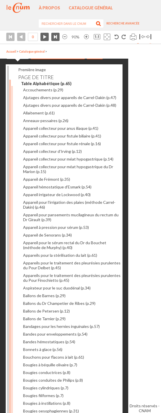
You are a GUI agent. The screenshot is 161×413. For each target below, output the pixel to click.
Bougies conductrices (46, 372)
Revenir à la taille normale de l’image (97, 37)
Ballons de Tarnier (44, 318)
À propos (49, 7)
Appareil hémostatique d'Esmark (57, 186)
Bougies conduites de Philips (53, 380)
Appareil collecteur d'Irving (52, 151)
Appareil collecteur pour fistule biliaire (62, 135)
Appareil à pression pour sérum (56, 227)
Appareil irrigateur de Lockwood (57, 194)
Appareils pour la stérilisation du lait (60, 255)
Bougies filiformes (43, 395)
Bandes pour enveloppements (55, 334)
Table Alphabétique (46, 83)
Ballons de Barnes (44, 295)
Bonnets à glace (42, 349)
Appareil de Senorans (47, 235)
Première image (32, 69)
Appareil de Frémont (46, 179)
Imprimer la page (133, 37)
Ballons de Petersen (46, 311)
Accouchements (43, 89)
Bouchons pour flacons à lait (53, 357)
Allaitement (39, 112)
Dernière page (55, 37)
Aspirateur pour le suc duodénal (57, 287)
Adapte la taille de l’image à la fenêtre (107, 37)
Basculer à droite (148, 37)
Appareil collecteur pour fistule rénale (62, 143)
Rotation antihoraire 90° (117, 37)
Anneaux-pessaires (45, 120)
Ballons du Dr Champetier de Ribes (59, 303)
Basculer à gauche (142, 37)
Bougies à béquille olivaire (50, 364)
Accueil (11, 51)
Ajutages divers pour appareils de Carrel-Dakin (69, 97)
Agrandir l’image (86, 37)
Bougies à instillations (46, 403)
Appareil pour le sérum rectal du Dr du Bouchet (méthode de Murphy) (64, 245)
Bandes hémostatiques (49, 341)
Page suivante (44, 37)
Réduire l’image (64, 37)
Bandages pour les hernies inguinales (61, 326)
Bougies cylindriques (45, 387)
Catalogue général (91, 7)
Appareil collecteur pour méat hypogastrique (68, 159)
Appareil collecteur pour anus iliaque (60, 128)
